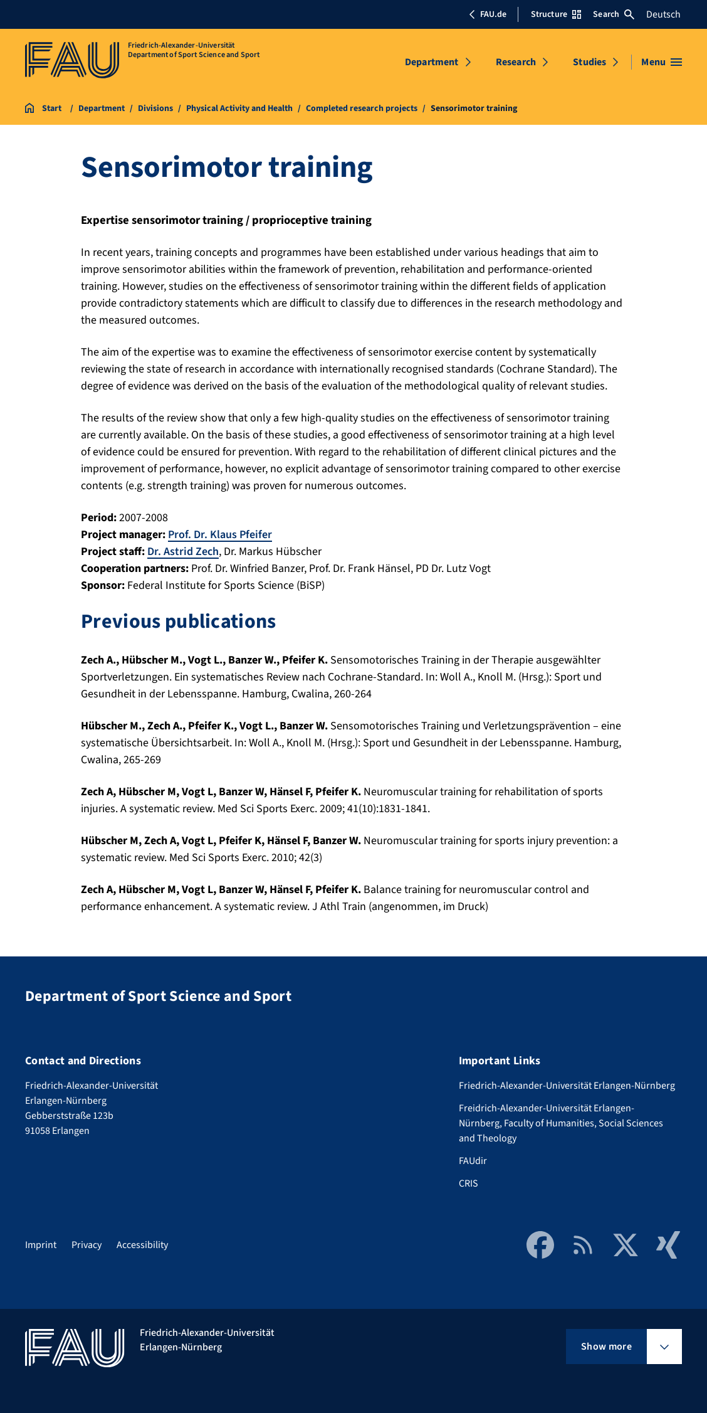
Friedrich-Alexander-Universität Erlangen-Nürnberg (567, 1086)
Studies (589, 62)
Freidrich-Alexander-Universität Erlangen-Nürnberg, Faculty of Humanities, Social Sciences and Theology (561, 1123)
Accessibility (142, 1245)
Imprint (40, 1245)
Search (613, 14)
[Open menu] (661, 62)
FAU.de (487, 14)
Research (516, 62)
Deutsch (663, 14)
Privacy (86, 1245)
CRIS (468, 1183)
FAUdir (473, 1161)
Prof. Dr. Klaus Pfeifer (220, 534)
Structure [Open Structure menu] (556, 14)
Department (432, 62)
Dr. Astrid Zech (183, 551)
